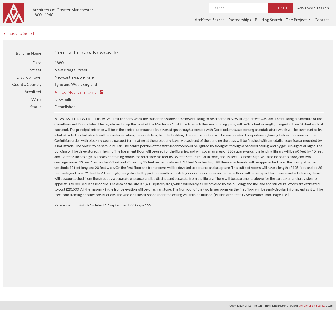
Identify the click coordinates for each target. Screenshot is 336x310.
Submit (281, 8)
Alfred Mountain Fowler (79, 92)
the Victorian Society (312, 305)
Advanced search (313, 7)
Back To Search (19, 33)
